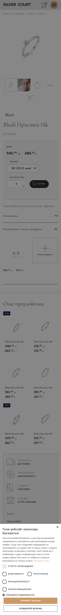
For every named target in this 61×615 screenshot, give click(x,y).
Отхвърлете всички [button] (30, 608)
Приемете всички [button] (30, 600)
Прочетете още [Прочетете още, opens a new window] (41, 560)
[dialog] (30, 307)
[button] (30, 594)
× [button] (57, 527)
